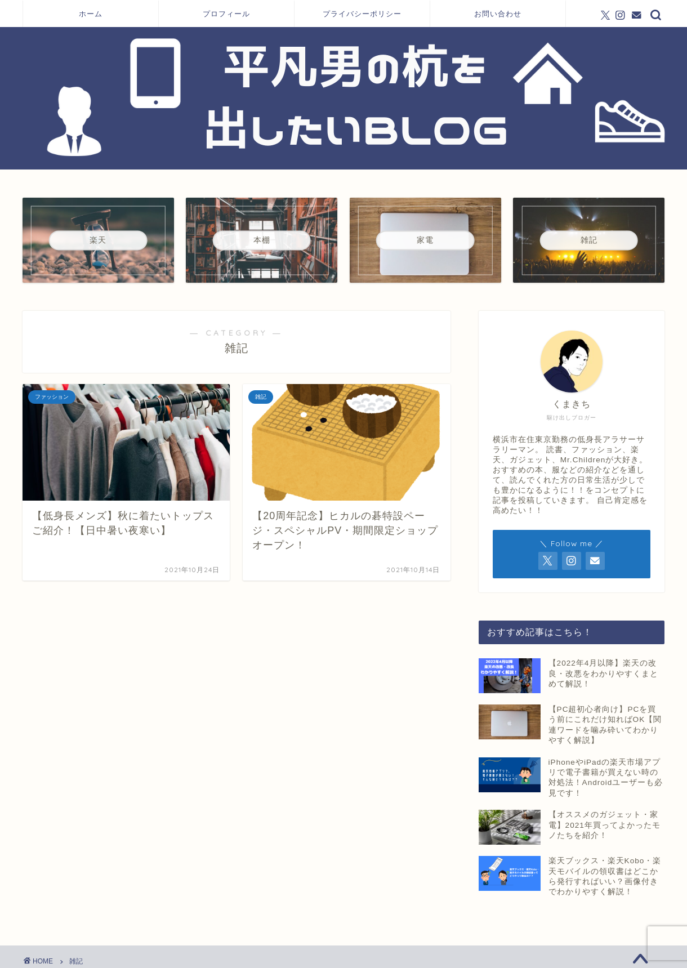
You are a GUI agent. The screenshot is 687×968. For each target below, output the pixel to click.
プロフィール (226, 13)
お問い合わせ (497, 13)
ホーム (90, 13)
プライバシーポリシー (362, 13)
